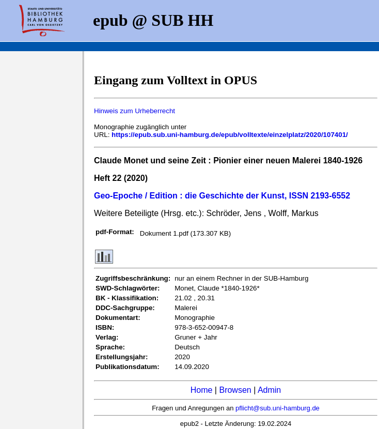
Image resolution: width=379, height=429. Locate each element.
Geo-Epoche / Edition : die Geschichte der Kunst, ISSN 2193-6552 (222, 195)
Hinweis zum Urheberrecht (134, 111)
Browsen (235, 390)
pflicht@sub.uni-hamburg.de (277, 408)
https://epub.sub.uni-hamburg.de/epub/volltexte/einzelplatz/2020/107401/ (230, 135)
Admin (269, 390)
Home (202, 390)
